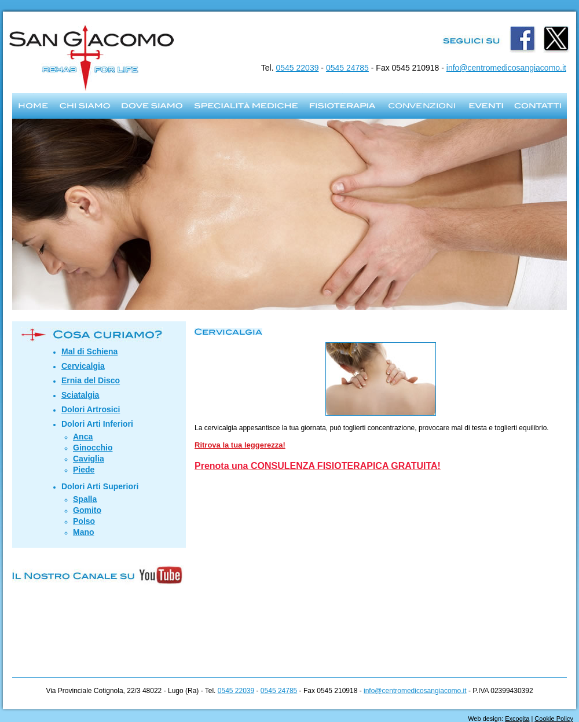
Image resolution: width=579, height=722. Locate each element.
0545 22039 (297, 67)
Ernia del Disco (90, 380)
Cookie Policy (553, 718)
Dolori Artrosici (90, 409)
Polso (84, 521)
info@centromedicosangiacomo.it (506, 67)
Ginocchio (92, 447)
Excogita (517, 718)
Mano (83, 532)
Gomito (87, 510)
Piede (83, 469)
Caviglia (88, 458)
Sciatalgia (80, 395)
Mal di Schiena (89, 351)
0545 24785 (347, 67)
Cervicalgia (83, 366)
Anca (83, 436)
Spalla (85, 499)
